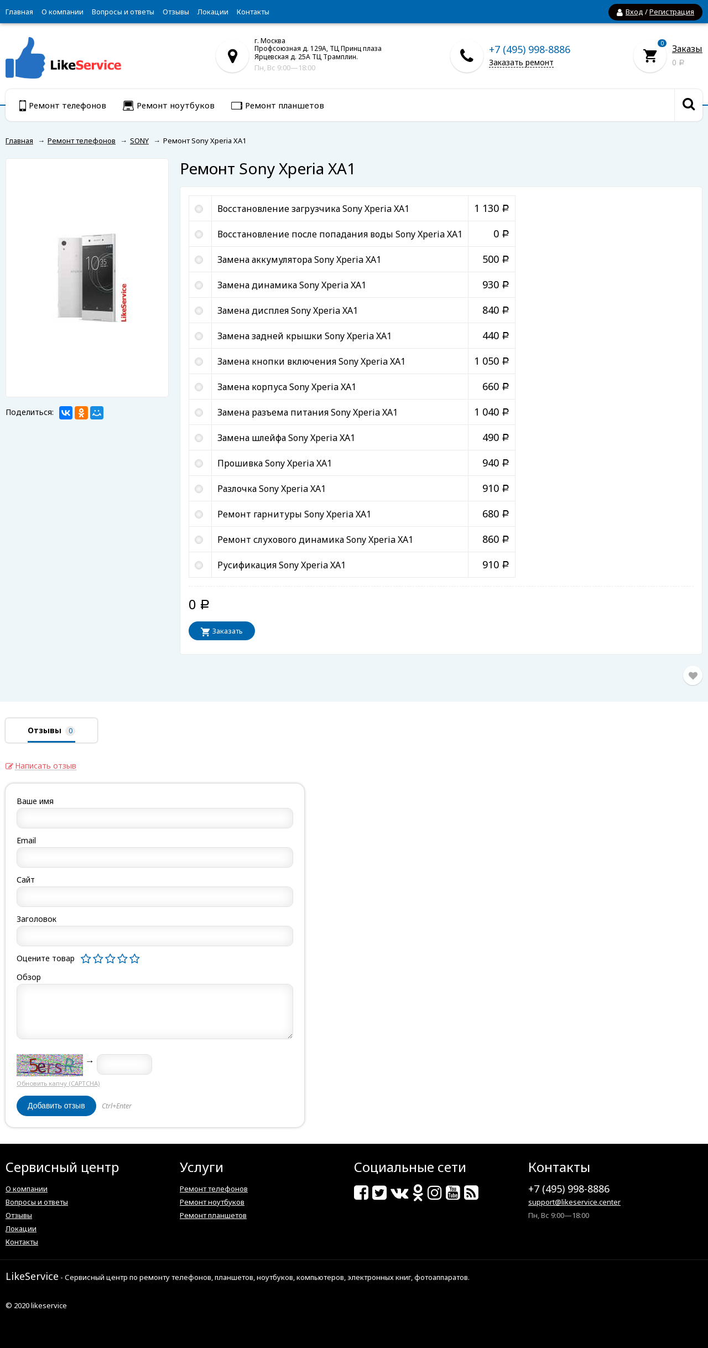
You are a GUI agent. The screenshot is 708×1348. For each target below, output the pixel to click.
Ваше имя (35, 801)
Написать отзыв (45, 766)
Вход (634, 12)
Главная (19, 12)
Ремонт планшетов (213, 1215)
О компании (62, 12)
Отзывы (176, 12)
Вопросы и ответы (123, 12)
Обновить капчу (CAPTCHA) (58, 1083)
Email (26, 840)
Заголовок (36, 919)
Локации (212, 12)
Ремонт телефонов (214, 1189)
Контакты (253, 12)
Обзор (29, 977)
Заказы (687, 49)
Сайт (26, 879)
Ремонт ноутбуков (212, 1202)
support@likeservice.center (574, 1202)
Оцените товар (46, 958)
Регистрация (671, 12)
